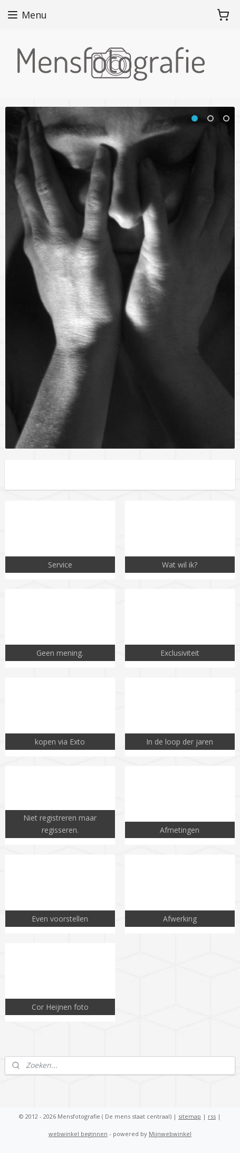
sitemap (189, 1116)
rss (212, 1116)
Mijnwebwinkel (170, 1134)
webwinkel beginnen (78, 1134)
